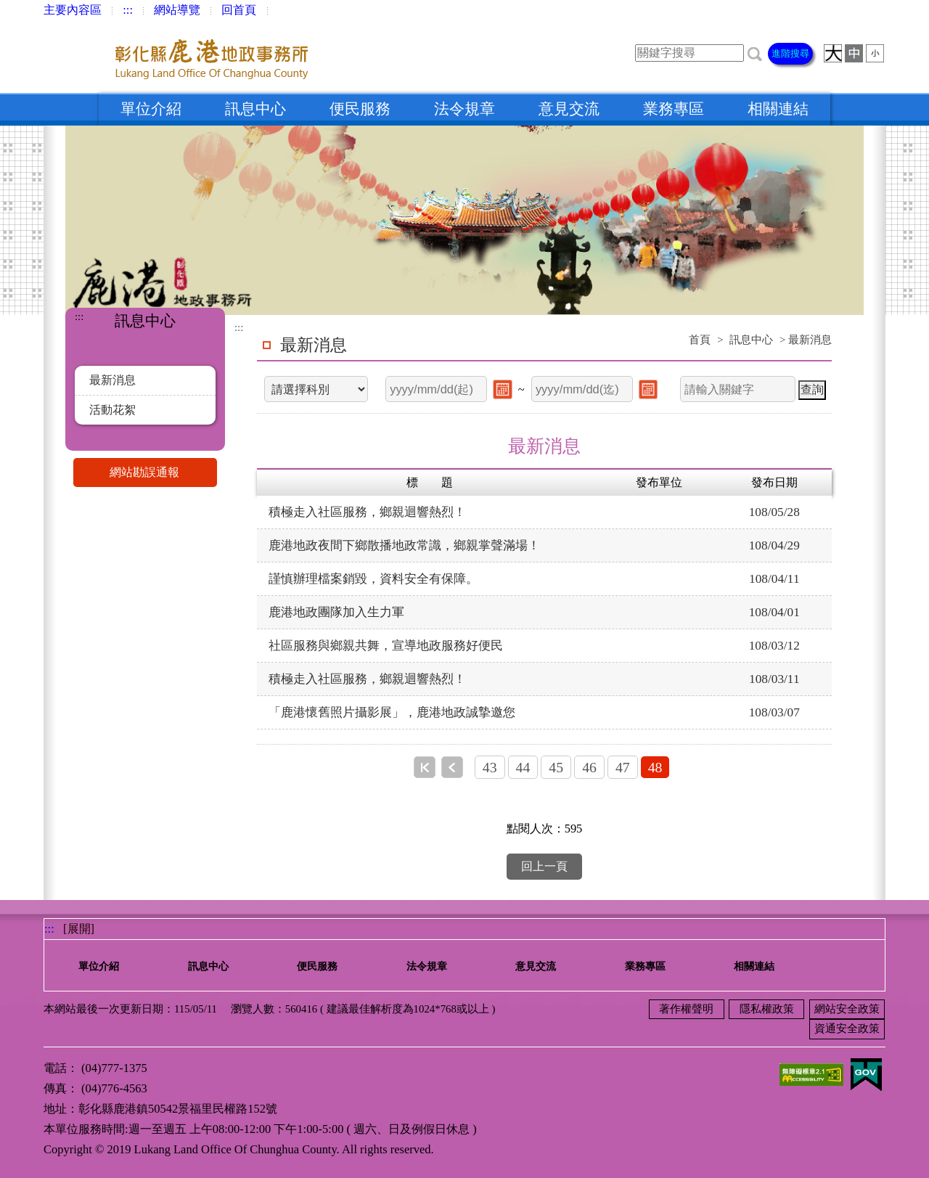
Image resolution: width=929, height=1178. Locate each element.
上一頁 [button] (452, 767)
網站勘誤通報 (163, 472)
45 (556, 767)
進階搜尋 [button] (790, 53)
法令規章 (464, 109)
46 (589, 767)
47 (622, 767)
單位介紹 (150, 109)
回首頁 (238, 10)
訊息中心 (255, 109)
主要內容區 (73, 10)
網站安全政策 (847, 1009)
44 (523, 767)
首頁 (700, 339)
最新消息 (112, 380)
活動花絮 (112, 410)
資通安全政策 (847, 1028)
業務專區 (673, 109)
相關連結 (778, 109)
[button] (755, 53)
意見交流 (569, 109)
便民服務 (360, 109)
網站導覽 (177, 10)
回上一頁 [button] (544, 866)
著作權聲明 (686, 1009)
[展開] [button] (78, 929)
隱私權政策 (767, 1009)
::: (128, 10)
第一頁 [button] (424, 767)
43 (490, 767)
